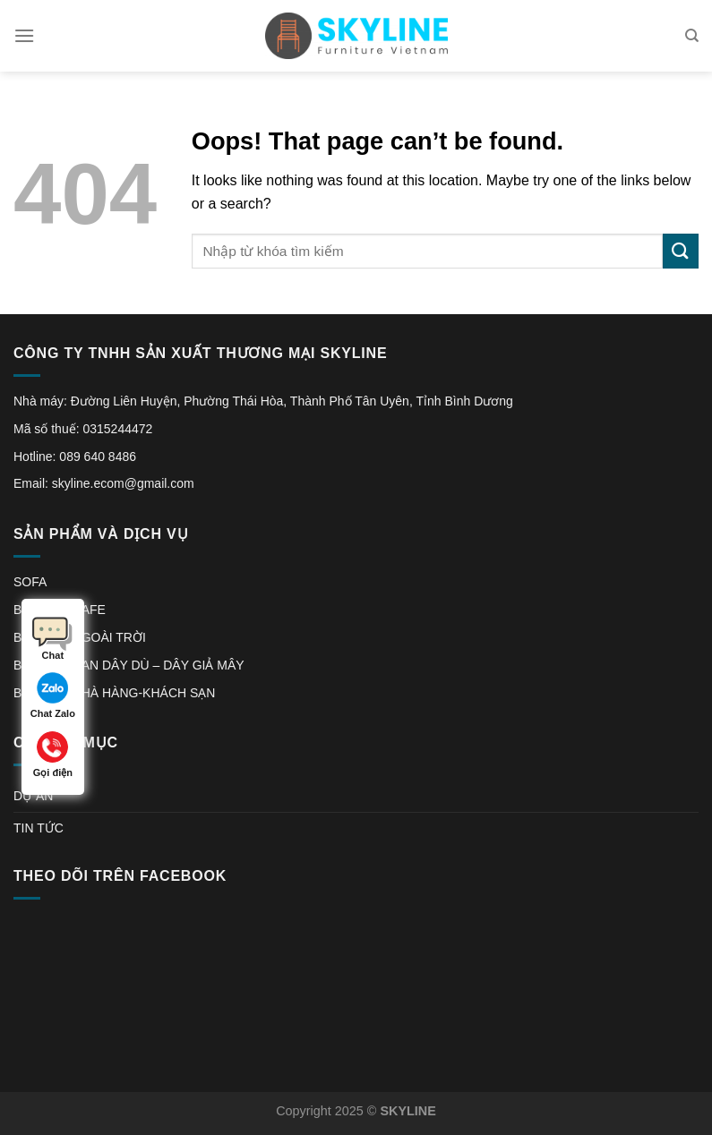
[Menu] (24, 35)
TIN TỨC (38, 828)
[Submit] (681, 251)
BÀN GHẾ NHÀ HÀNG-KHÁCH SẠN (114, 693)
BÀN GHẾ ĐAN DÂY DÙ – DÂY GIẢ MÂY (128, 665)
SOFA (30, 582)
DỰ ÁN (33, 796)
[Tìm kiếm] (692, 36)
